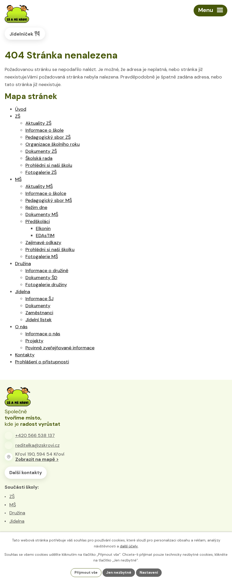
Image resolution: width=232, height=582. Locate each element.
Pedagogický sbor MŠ (48, 200)
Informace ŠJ (39, 299)
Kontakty (25, 355)
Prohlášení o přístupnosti (42, 362)
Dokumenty (37, 306)
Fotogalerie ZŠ (41, 172)
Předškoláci (37, 221)
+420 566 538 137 (35, 435)
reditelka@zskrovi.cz (37, 445)
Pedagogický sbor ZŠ (48, 137)
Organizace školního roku (52, 144)
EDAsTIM (45, 235)
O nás (21, 327)
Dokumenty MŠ (41, 214)
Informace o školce (45, 193)
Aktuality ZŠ (38, 123)
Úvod (20, 109)
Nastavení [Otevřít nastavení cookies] (149, 572)
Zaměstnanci (39, 313)
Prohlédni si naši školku (49, 249)
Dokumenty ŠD (41, 277)
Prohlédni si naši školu (48, 165)
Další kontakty (25, 472)
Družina (23, 263)
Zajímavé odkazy (43, 242)
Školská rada (38, 158)
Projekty (34, 341)
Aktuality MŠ (39, 186)
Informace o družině (46, 270)
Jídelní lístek (38, 320)
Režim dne (36, 207)
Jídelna (22, 292)
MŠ (18, 179)
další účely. (129, 546)
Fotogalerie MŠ (41, 256)
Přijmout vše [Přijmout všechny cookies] (86, 572)
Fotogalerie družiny (46, 285)
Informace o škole (44, 130)
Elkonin (43, 228)
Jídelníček (25, 33)
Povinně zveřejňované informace (59, 348)
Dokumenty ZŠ (41, 151)
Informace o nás (42, 334)
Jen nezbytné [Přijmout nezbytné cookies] (118, 572)
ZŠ (17, 116)
